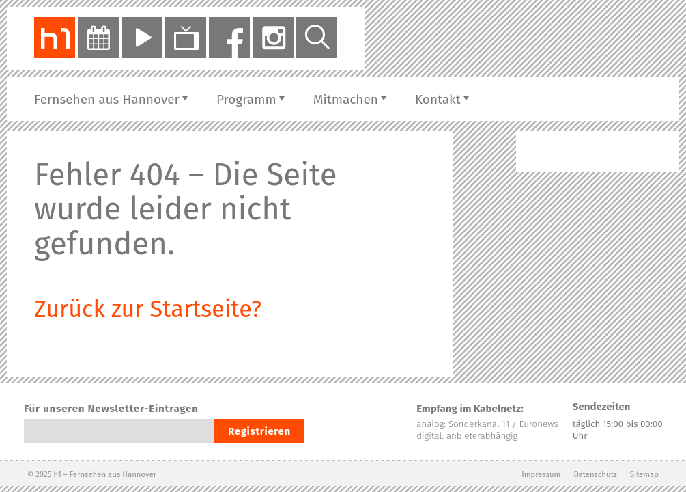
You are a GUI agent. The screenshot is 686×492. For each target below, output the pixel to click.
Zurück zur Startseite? (147, 309)
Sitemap (644, 474)
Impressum (540, 474)
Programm (246, 99)
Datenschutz (594, 474)
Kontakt (438, 99)
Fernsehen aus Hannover (107, 99)
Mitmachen (345, 99)
